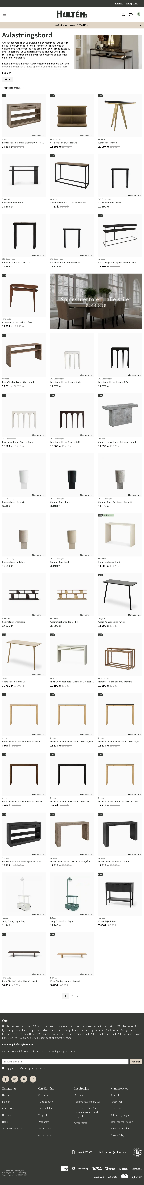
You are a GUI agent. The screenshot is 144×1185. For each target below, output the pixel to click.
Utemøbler (8, 1115)
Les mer (6, 72)
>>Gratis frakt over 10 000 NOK (71, 25)
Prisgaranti (44, 1121)
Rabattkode (44, 1128)
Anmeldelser (45, 1135)
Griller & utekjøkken (12, 1128)
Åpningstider (132, 3)
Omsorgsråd (80, 1122)
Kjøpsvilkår (116, 1101)
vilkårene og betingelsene (31, 1068)
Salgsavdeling (45, 1108)
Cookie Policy (117, 1135)
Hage (5, 1121)
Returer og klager (119, 1115)
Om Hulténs (44, 1095)
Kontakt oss (116, 1095)
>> (78, 996)
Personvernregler (119, 1128)
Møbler (6, 1101)
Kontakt (119, 3)
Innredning (8, 1108)
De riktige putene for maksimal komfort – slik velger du (87, 1112)
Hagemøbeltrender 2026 (87, 1101)
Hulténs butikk (46, 1101)
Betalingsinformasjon (121, 1121)
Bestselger (80, 1095)
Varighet (42, 1115)
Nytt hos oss (9, 1095)
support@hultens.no (60, 1037)
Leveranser (116, 1108)
